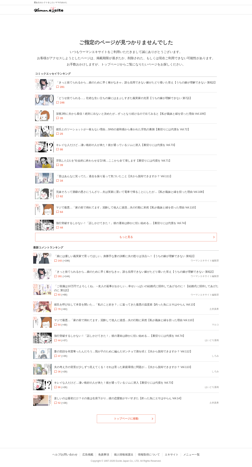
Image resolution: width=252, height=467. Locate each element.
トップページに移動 (126, 418)
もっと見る (126, 236)
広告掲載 (87, 454)
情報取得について (149, 454)
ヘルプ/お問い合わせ (65, 454)
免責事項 (103, 454)
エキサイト (171, 454)
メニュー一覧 (191, 454)
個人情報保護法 (123, 454)
